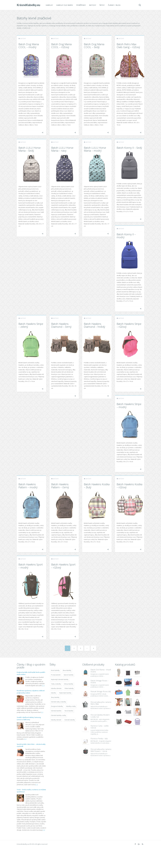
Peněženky (81, 5)
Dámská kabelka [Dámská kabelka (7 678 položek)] (56, 711)
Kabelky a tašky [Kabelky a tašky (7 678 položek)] (71, 706)
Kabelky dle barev (64, 5)
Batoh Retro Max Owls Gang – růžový (128, 45)
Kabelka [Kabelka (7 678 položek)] (53, 693)
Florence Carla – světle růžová (100, 727)
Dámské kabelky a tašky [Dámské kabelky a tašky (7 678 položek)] (58, 715)
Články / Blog (114, 5)
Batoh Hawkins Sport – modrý (30, 566)
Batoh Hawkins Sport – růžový (63, 566)
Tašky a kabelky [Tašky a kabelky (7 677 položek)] (56, 684)
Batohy (92, 5)
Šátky (102, 5)
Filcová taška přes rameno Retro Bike (101, 703)
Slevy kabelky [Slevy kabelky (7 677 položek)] (55, 697)
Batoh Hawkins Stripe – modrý (129, 405)
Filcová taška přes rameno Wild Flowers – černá (101, 750)
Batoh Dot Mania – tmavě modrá (101, 670)
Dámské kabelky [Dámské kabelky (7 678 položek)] (70, 720)
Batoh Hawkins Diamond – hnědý (94, 325)
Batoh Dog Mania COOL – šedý (94, 45)
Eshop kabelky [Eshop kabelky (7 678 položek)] (68, 684)
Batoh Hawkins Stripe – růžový (129, 325)
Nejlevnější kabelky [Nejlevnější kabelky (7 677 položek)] (65, 693)
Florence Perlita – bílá (99, 738)
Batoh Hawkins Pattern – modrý (27, 485)
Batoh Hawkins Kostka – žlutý (97, 485)
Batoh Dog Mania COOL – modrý (28, 45)
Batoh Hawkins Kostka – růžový (129, 485)
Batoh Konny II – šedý (129, 147)
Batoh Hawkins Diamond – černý (61, 325)
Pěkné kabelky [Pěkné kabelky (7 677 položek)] (69, 688)
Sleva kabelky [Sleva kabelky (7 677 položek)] (67, 670)
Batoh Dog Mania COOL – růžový (61, 45)
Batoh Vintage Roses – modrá (100, 681)
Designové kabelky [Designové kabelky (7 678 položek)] (57, 706)
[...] (43, 686)
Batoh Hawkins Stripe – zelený (30, 325)
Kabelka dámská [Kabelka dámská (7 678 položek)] (56, 688)
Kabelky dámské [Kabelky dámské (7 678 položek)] (56, 720)
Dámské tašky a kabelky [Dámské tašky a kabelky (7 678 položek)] (58, 702)
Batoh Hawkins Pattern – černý (60, 485)
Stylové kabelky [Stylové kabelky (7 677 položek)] (68, 675)
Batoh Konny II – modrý (126, 235)
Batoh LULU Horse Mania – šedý (29, 149)
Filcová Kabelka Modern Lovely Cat (100, 716)
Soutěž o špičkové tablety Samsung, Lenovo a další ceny (29, 718)
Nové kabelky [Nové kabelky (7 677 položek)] (55, 670)
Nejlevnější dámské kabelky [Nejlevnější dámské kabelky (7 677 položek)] (59, 679)
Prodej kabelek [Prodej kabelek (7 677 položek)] (55, 675)
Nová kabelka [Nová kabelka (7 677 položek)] (69, 711)
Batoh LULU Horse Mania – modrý (95, 149)
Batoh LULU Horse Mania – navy (62, 149)
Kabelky (49, 5)
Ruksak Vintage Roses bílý (101, 691)
